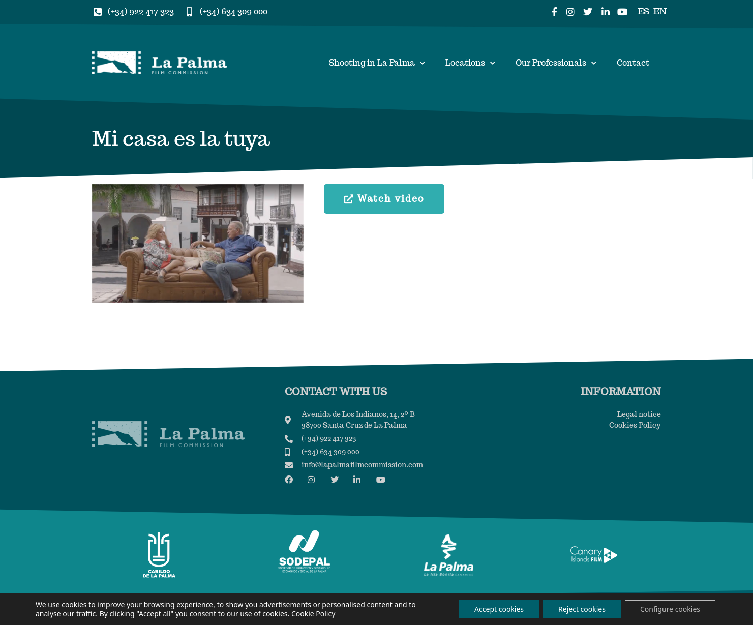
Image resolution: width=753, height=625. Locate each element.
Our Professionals (556, 63)
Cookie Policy (313, 613)
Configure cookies (670, 609)
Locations (470, 63)
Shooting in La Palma (377, 63)
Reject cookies (582, 609)
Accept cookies (499, 609)
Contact (633, 62)
